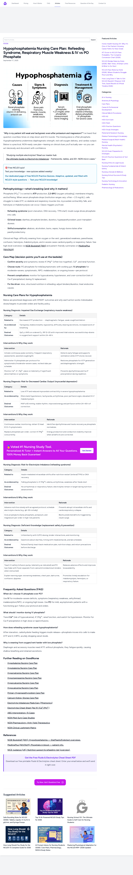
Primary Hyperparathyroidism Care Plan (25, 693)
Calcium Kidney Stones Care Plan (23, 698)
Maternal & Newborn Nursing (113, 133)
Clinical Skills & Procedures (111, 113)
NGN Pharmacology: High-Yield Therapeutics (28, 723)
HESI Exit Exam (107, 120)
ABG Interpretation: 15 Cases (21, 713)
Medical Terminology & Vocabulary (114, 136)
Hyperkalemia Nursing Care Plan (22, 663)
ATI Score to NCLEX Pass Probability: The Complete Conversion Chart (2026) (111, 54)
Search (93, 40)
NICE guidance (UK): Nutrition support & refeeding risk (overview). (38, 750)
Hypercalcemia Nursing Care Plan (23, 683)
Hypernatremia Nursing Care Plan (23, 673)
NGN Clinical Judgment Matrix (21, 727)
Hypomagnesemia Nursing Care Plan (24, 678)
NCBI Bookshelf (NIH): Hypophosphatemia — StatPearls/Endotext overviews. (44, 740)
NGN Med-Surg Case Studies (21, 718)
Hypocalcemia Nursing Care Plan (22, 688)
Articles (5, 43)
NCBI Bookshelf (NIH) (36, 246)
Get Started (86, 450)
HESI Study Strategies (110, 130)
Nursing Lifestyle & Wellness (112, 172)
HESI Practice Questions (111, 126)
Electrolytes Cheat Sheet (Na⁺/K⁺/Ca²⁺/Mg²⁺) (28, 708)
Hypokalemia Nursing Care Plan (22, 668)
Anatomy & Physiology (110, 101)
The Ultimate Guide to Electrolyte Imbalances (27, 159)
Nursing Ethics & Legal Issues (113, 163)
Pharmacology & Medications (113, 188)
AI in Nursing (106, 97)
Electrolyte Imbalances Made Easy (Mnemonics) (29, 703)
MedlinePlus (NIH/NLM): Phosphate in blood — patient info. (35, 745)
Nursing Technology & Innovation (114, 181)
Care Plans (106, 104)
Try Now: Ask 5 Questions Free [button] (50, 782)
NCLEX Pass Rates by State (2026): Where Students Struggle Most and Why (114, 72)
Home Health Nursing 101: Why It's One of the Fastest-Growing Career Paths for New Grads (115, 46)
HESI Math (106, 123)
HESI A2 (105, 116)
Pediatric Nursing (108, 184)
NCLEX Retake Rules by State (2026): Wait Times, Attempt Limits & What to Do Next (115, 63)
